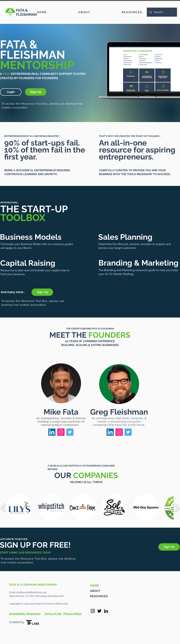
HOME (94, 585)
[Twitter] (69, 432)
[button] (10, 92)
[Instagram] (60, 432)
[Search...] (161, 12)
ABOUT (95, 591)
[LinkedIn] (51, 432)
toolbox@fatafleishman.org (31, 592)
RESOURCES (99, 596)
